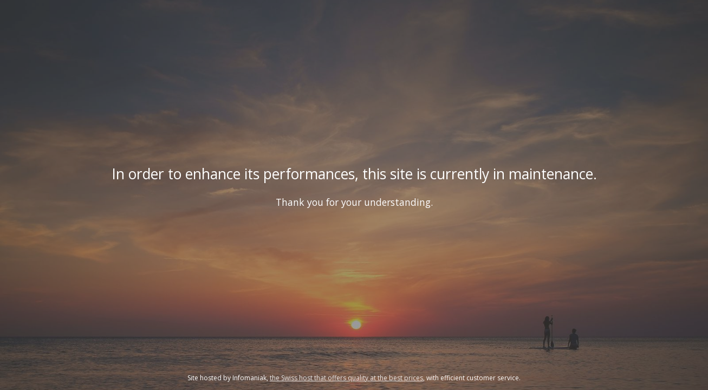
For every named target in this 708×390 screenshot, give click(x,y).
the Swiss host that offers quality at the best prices (346, 377)
